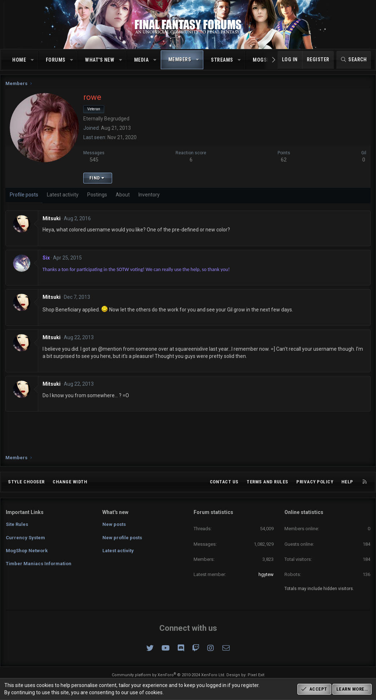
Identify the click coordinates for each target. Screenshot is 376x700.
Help (347, 481)
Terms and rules (267, 481)
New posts (114, 524)
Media (141, 60)
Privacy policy (314, 481)
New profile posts (122, 537)
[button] (32, 60)
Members (179, 59)
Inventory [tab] (149, 196)
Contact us (224, 481)
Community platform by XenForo (168, 675)
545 (94, 161)
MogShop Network (27, 550)
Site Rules (17, 524)
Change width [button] (70, 481)
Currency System (25, 537)
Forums (56, 60)
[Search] (353, 60)
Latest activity (118, 550)
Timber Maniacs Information (38, 563)
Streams (222, 60)
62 (284, 161)
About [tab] (123, 196)
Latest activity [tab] (63, 196)
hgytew (266, 574)
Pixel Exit (256, 675)
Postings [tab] (97, 196)
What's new (99, 60)
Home (19, 60)
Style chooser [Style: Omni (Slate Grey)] (26, 481)
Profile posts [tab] (24, 196)
